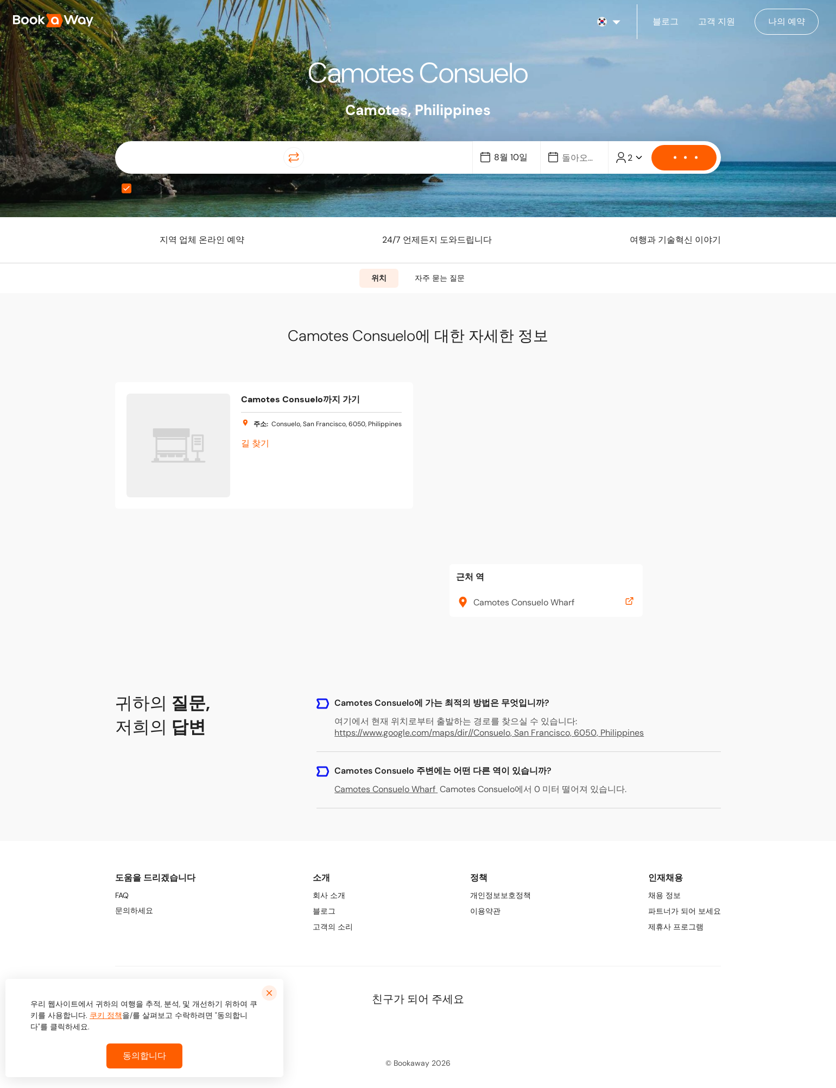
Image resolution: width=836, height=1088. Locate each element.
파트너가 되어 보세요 (684, 911)
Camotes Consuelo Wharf (386, 789)
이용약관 (485, 911)
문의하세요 (134, 910)
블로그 (324, 911)
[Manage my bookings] (787, 22)
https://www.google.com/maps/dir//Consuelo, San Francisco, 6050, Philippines (489, 732)
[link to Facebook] (371, 1028)
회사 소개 (329, 895)
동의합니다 (144, 1055)
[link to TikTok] (442, 1028)
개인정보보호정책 (500, 895)
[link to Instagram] (418, 1028)
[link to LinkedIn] (394, 1028)
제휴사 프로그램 (676, 927)
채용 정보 (664, 895)
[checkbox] (126, 188)
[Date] (511, 157)
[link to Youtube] (466, 1028)
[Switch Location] (293, 157)
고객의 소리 (333, 927)
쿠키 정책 (106, 1015)
